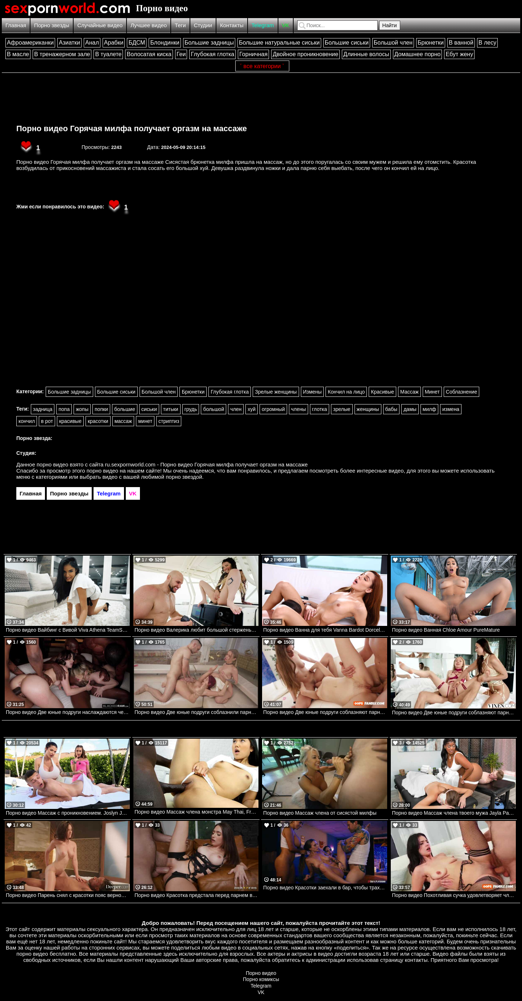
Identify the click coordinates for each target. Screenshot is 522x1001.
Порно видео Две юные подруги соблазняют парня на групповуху (454, 712)
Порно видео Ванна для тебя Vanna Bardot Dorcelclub (325, 630)
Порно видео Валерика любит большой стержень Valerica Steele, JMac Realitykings (196, 630)
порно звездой (184, 477)
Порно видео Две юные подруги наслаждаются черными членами (68, 712)
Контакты (232, 25)
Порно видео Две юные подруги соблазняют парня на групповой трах (325, 712)
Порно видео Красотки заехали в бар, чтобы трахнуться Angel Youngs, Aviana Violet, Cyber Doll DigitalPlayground (325, 887)
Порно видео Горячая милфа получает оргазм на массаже (131, 128)
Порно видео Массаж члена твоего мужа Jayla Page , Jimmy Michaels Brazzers (454, 813)
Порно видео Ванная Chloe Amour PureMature (446, 630)
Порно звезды (51, 25)
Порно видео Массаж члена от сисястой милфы (319, 813)
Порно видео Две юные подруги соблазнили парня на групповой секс (196, 712)
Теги (180, 25)
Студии (203, 25)
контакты (416, 960)
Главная (15, 25)
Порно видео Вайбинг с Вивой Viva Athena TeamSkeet (68, 630)
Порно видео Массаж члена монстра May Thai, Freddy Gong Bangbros (196, 812)
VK (285, 25)
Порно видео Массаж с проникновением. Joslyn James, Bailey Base (68, 813)
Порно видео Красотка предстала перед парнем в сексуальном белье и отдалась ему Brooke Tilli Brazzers (196, 895)
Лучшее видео (148, 25)
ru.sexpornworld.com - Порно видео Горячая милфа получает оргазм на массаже (206, 464)
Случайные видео (100, 25)
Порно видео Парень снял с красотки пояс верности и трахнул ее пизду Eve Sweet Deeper (68, 895)
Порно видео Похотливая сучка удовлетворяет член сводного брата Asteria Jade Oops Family (454, 895)
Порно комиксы (261, 979)
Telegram (263, 25)
